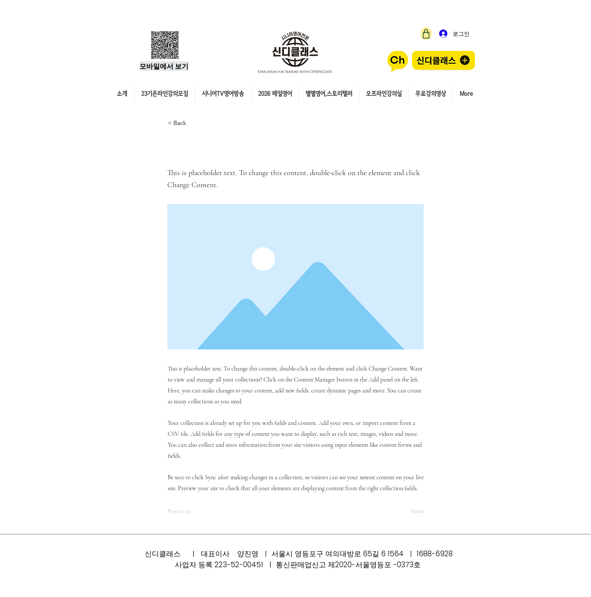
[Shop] (426, 33)
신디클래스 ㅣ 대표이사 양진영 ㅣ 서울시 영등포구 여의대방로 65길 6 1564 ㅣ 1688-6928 (299, 554)
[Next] (405, 511)
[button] (192, 123)
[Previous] (192, 511)
